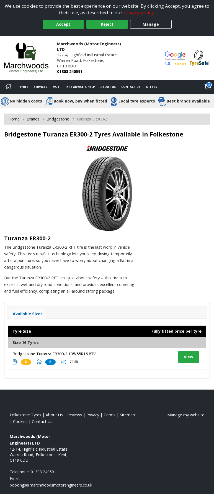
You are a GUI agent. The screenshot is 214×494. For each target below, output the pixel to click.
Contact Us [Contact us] (130, 87)
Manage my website (185, 414)
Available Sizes (28, 313)
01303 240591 (69, 71)
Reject (107, 24)
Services (40, 87)
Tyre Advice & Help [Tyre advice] (80, 87)
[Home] (8, 87)
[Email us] (51, 485)
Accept (63, 24)
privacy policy (138, 12)
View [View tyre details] (188, 356)
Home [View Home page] (14, 119)
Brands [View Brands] (33, 119)
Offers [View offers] (151, 87)
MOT (56, 87)
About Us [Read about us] (54, 414)
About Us (108, 87)
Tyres (23, 87)
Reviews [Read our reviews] (74, 414)
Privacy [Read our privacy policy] (92, 414)
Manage (151, 24)
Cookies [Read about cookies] (20, 421)
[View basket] (208, 87)
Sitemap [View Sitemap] (127, 414)
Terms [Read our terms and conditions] (109, 414)
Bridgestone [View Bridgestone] (58, 119)
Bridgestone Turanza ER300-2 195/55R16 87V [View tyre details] (54, 353)
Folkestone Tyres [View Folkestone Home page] (25, 414)
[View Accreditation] (199, 57)
